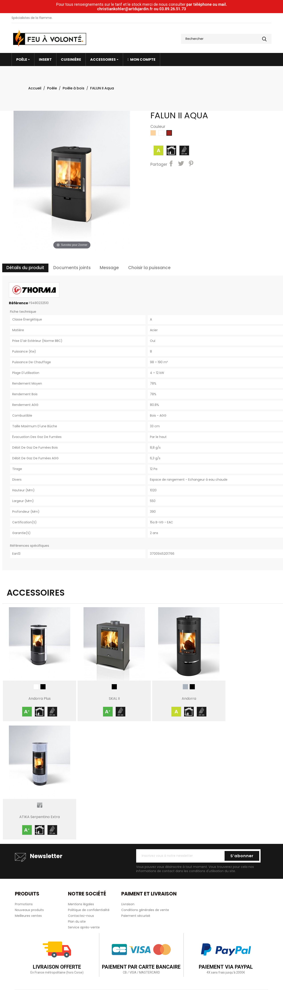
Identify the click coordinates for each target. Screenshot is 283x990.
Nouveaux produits (29, 910)
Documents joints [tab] (72, 268)
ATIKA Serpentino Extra (39, 816)
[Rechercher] (226, 39)
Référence (18, 303)
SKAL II (114, 698)
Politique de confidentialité (89, 910)
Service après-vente (84, 927)
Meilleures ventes (28, 915)
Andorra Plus (39, 698)
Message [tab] (109, 268)
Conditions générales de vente (145, 910)
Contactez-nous (81, 915)
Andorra (189, 698)
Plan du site (77, 921)
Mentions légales (81, 904)
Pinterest (191, 164)
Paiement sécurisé (135, 915)
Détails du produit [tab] (25, 268)
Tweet (181, 164)
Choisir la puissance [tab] (149, 268)
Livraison (127, 904)
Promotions (24, 904)
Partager (171, 164)
